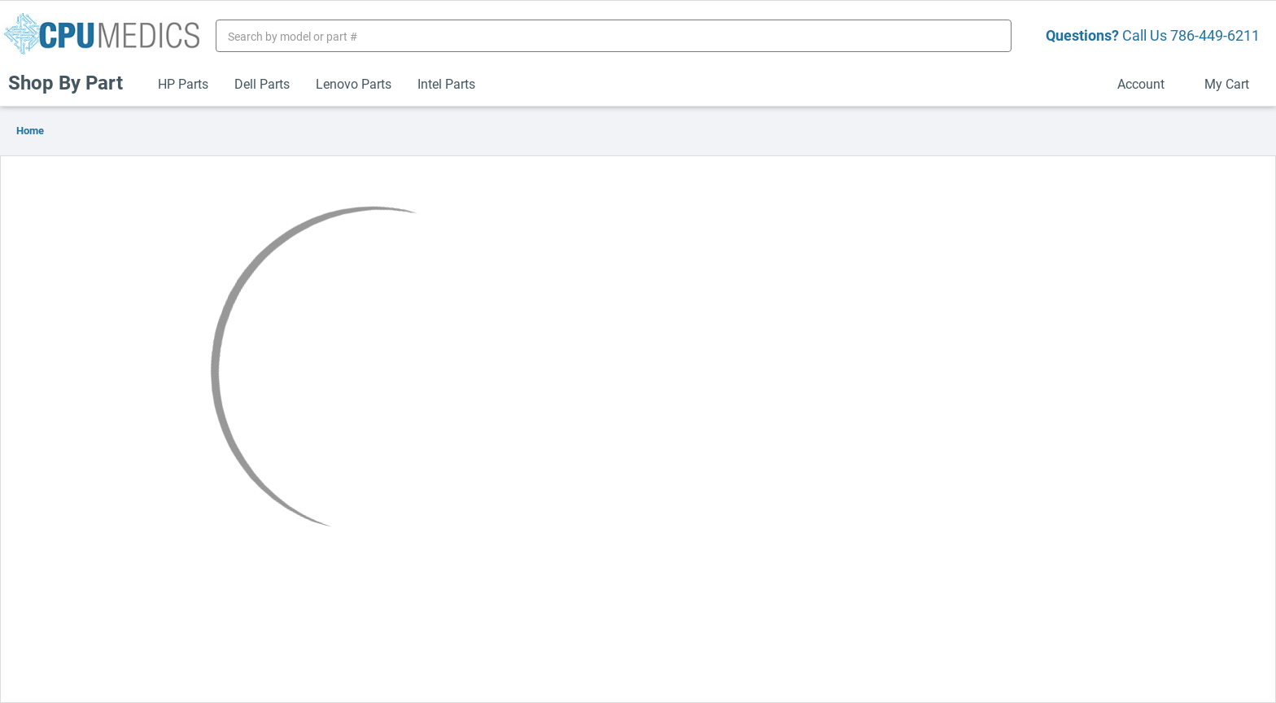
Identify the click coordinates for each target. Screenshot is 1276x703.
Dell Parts (262, 83)
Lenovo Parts (353, 83)
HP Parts (183, 83)
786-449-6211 (1215, 35)
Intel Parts (446, 83)
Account (1147, 83)
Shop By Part (72, 82)
